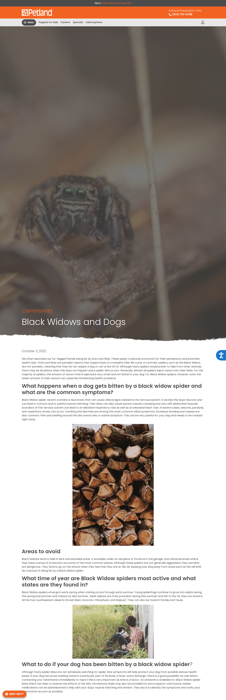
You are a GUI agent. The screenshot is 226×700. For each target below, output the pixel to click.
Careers (65, 22)
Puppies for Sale (48, 22)
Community (37, 310)
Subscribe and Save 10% (117, 3)
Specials (78, 22)
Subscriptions (94, 22)
